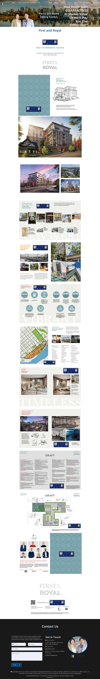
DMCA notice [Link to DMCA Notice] (50, 677)
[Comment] (26, 656)
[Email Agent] (13, 3)
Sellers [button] (76, 3)
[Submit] (16, 665)
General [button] (63, 3)
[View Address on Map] (55, 652)
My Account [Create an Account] (95, 3)
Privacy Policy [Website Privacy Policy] (78, 673)
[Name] (18, 644)
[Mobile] (26, 649)
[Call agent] (28, 3)
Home (50, 3)
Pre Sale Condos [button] (85, 3)
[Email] (35, 644)
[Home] (5, 3)
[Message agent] (55, 646)
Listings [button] (56, 3)
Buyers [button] (70, 3)
